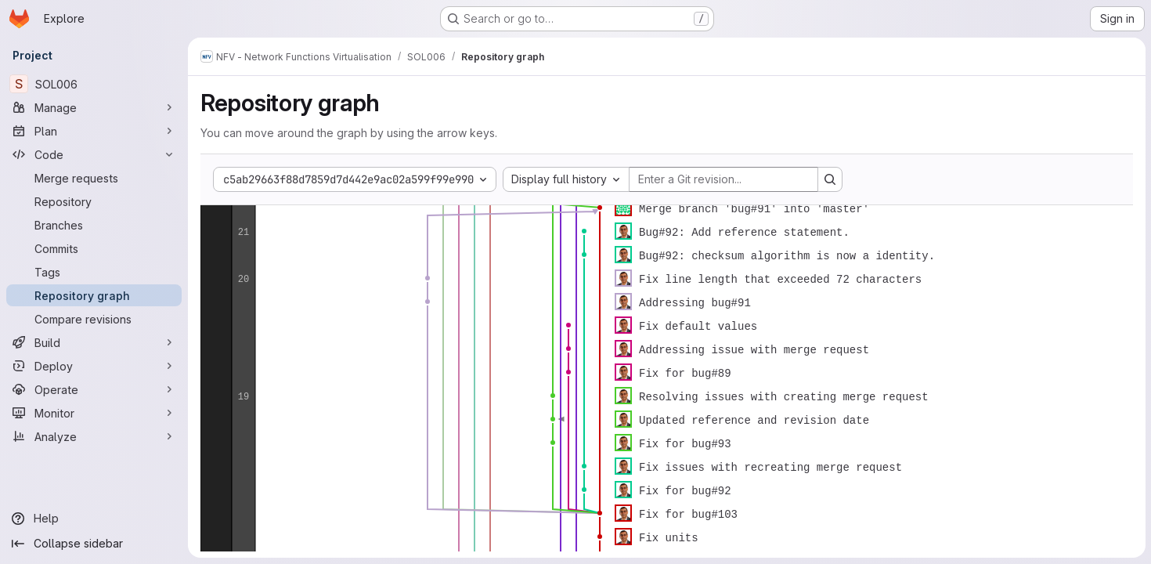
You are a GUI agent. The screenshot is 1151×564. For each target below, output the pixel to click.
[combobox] (566, 179)
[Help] (94, 519)
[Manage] (94, 107)
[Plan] (94, 131)
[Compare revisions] (94, 319)
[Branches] (94, 225)
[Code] (94, 154)
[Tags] (94, 272)
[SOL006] (94, 84)
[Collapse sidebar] (94, 544)
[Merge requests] (94, 178)
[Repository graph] (94, 295)
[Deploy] (94, 366)
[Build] (94, 342)
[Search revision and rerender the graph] (830, 179)
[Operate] (94, 389)
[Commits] (94, 248)
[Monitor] (94, 413)
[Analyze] (94, 436)
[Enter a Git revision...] (723, 179)
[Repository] (94, 201)
